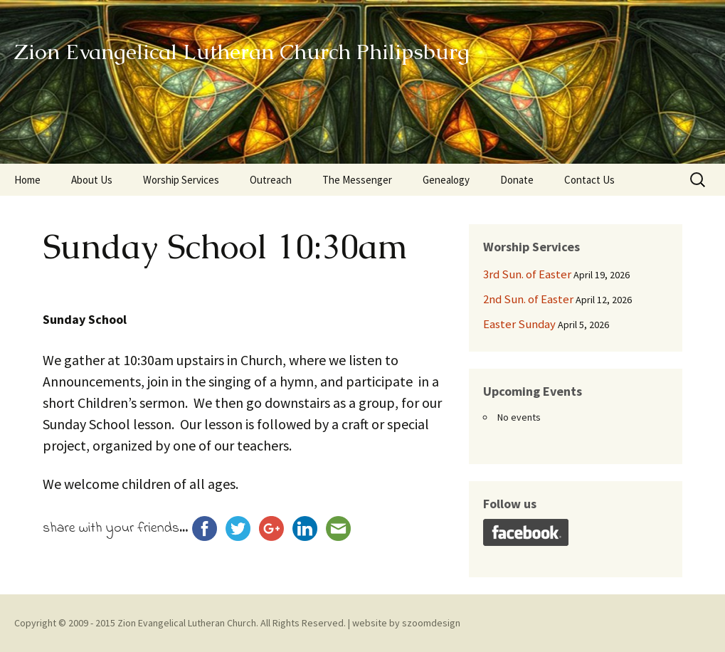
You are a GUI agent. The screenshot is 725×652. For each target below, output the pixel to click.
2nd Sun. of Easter (528, 299)
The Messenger (357, 179)
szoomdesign (431, 622)
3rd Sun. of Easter (527, 274)
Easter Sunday (519, 324)
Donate (517, 179)
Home (27, 179)
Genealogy (446, 179)
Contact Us (589, 179)
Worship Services (181, 179)
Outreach (271, 179)
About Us (91, 179)
